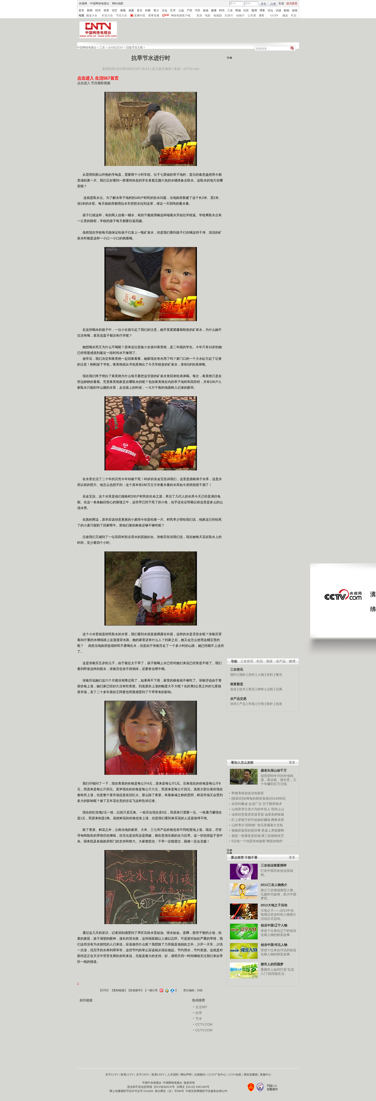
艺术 (173, 10)
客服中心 (265, 1074)
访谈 (278, 10)
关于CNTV (142, 1074)
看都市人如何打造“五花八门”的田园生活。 (277, 972)
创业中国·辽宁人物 (274, 925)
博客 (262, 10)
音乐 (139, 10)
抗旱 (199, 1013)
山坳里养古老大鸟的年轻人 (251, 809)
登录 (263, 3)
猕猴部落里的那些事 (246, 830)
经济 (98, 10)
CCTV (274, 15)
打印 (104, 990)
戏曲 (131, 10)
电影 (208, 15)
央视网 (83, 3)
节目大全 (121, 15)
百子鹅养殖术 (272, 804)
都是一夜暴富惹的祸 (246, 836)
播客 (261, 15)
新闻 (89, 10)
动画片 (240, 15)
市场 (251, 704)
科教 (148, 10)
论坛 (270, 10)
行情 (260, 704)
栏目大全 (107, 15)
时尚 (222, 10)
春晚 (123, 10)
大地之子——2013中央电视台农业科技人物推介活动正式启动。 (278, 914)
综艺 (114, 10)
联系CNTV (158, 1074)
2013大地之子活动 (274, 905)
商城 (238, 10)
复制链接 (118, 990)
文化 (164, 10)
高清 (199, 15)
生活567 (201, 1007)
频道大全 (91, 15)
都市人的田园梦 (272, 964)
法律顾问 (199, 1074)
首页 (81, 10)
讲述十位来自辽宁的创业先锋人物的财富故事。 (278, 933)
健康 (214, 10)
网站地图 (117, 3)
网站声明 (186, 1074)
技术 (242, 689)
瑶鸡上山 (277, 809)
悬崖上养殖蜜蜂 (272, 830)
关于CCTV (111, 1074)
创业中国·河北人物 (274, 945)
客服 (281, 3)
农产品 (281, 661)
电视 (81, 15)
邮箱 (286, 10)
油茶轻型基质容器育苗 (248, 814)
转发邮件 (135, 990)
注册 (273, 3)
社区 (246, 10)
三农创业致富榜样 (274, 865)
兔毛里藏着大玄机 (270, 825)
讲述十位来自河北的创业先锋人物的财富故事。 (278, 952)
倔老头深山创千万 (274, 770)
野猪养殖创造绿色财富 (248, 793)
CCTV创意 (234, 1074)
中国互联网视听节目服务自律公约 (206, 1091)
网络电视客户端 (180, 15)
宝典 (279, 689)
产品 (242, 704)
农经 (251, 674)
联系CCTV (127, 1074)
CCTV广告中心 (217, 1074)
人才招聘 (172, 1074)
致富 (269, 661)
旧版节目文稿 (134, 47)
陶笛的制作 (274, 841)
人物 (260, 674)
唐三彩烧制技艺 (272, 836)
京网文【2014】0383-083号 (193, 1086)
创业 (233, 689)
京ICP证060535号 (164, 1086)
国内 (233, 674)
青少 (156, 10)
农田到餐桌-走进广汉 (247, 804)
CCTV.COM (204, 1024)
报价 (269, 704)
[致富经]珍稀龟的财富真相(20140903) (258, 798)
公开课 (252, 15)
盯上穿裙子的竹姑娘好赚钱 (251, 820)
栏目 (294, 15)
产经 (189, 10)
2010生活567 (115, 47)
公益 (181, 10)
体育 (106, 10)
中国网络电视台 (99, 3)
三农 (230, 10)
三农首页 (246, 661)
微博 (254, 10)
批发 (279, 704)
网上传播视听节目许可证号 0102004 (131, 1091)
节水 (199, 1018)
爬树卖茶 (277, 820)
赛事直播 (153, 15)
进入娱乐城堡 (161, 69)
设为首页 (291, 3)
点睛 (269, 689)
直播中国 (139, 15)
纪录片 (229, 15)
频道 (285, 15)
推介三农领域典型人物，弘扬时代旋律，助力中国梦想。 (278, 894)
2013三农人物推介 (274, 885)
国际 (242, 674)
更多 (292, 762)
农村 (269, 674)
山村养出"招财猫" (244, 825)
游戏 (294, 10)
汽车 (197, 10)
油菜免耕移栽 (274, 814)
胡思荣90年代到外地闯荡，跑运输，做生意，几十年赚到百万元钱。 (278, 780)
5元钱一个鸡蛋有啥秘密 (249, 841)
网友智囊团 (251, 1074)
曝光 (279, 674)
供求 (233, 704)
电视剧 (218, 15)
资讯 (251, 689)
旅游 (205, 10)
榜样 (260, 689)
